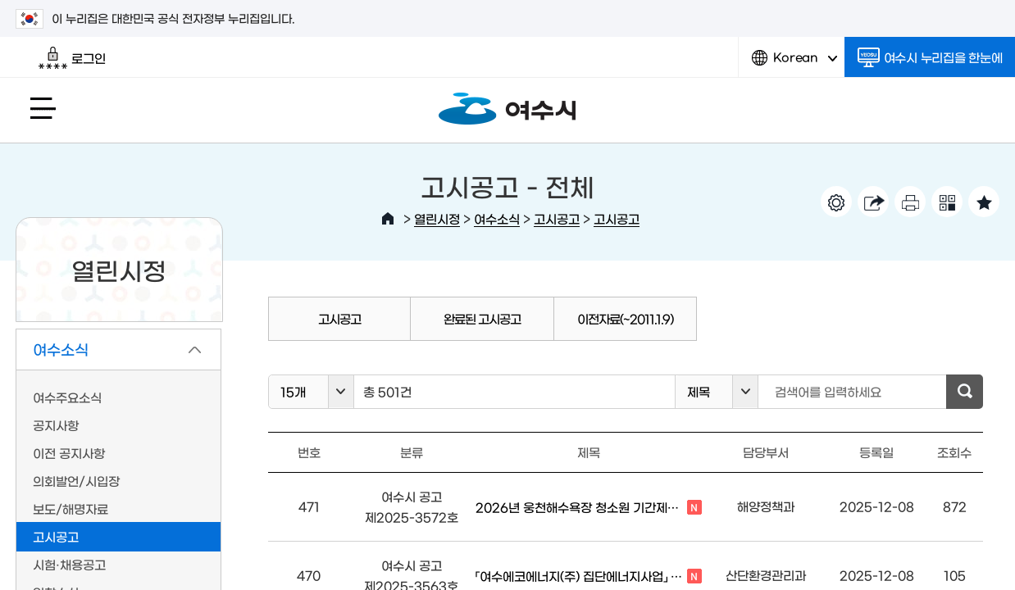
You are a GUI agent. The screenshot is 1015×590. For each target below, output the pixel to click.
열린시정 (437, 218)
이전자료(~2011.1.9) (625, 318)
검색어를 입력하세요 (828, 391)
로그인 (72, 58)
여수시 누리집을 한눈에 (930, 57)
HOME (388, 218)
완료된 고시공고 (482, 318)
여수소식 (497, 218)
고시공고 (557, 218)
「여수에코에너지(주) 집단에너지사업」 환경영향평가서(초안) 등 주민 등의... (589, 577)
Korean (794, 63)
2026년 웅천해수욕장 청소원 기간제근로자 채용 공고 (589, 508)
